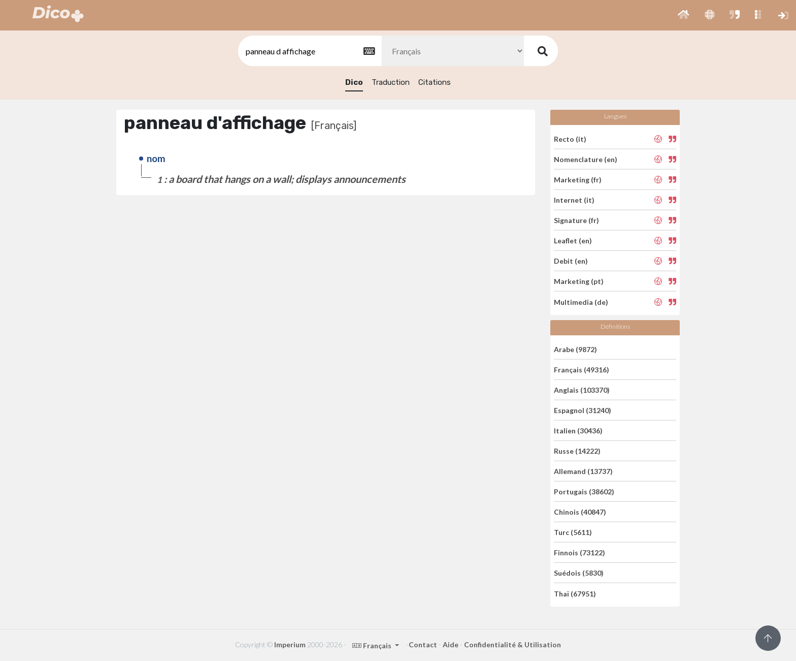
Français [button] (372, 645)
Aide (450, 644)
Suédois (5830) (579, 573)
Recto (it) (570, 138)
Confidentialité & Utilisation (512, 644)
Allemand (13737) (583, 471)
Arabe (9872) (575, 348)
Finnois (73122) (579, 552)
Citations (434, 82)
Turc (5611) (573, 532)
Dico (354, 82)
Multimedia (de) (581, 301)
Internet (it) (574, 200)
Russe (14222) (577, 451)
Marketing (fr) (578, 179)
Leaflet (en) (573, 240)
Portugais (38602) (584, 491)
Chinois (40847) (580, 512)
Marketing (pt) (579, 281)
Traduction (391, 82)
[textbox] (309, 51)
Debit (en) (571, 261)
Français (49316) (581, 369)
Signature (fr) (576, 220)
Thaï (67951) (575, 593)
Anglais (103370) (582, 390)
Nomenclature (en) (585, 159)
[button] (683, 15)
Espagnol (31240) (582, 410)
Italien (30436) (578, 430)
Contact (423, 644)
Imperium (290, 644)
